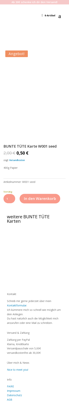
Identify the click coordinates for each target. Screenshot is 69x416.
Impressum (13, 391)
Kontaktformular (17, 305)
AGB (9, 399)
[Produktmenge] (9, 198)
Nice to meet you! (17, 369)
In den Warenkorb (40, 198)
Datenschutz (14, 395)
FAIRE (10, 386)
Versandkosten (17, 160)
